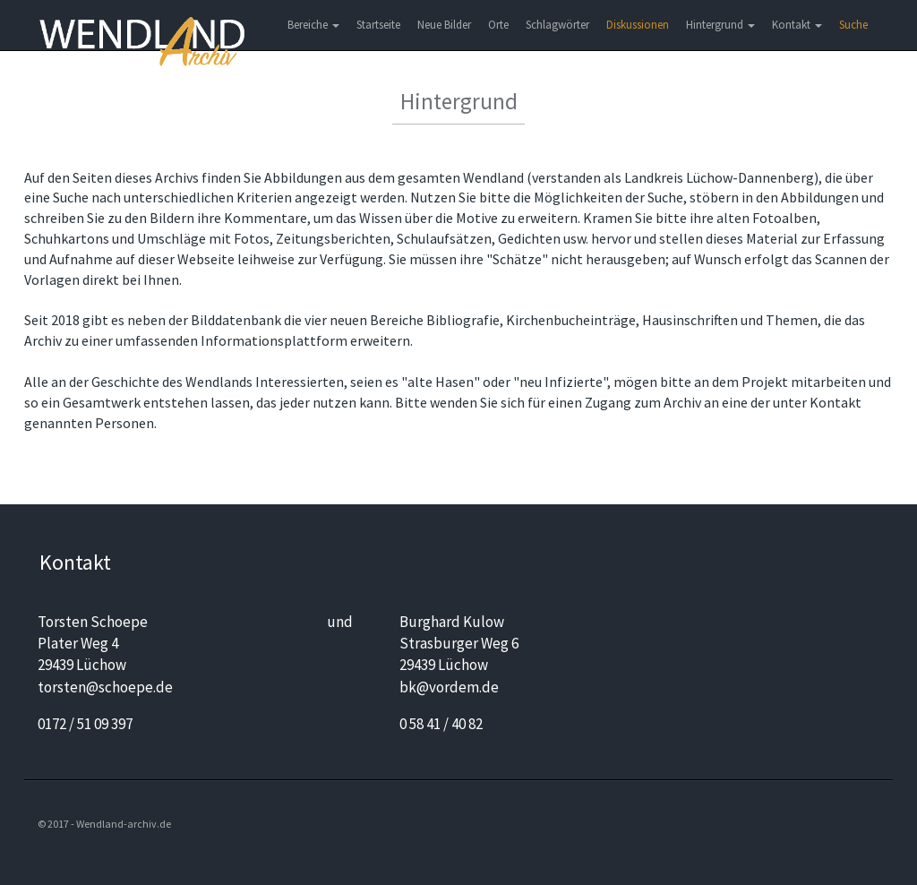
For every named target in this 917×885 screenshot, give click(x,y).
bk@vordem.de (449, 687)
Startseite (378, 24)
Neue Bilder (444, 24)
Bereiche (313, 24)
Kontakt (797, 24)
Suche (853, 24)
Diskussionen (637, 24)
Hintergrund (720, 24)
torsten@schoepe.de (105, 687)
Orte (498, 24)
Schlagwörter (557, 24)
